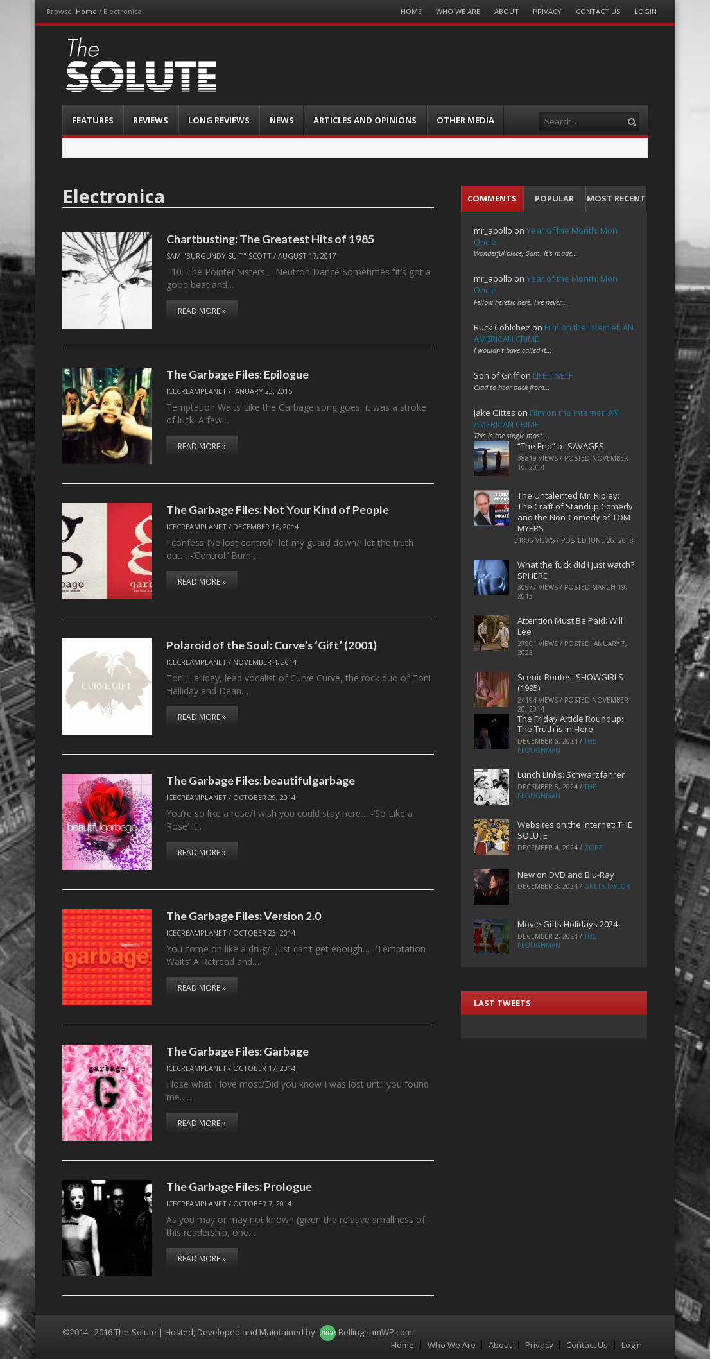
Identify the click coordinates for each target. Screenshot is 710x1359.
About (506, 11)
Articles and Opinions (365, 120)
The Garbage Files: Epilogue (237, 374)
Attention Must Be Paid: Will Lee (570, 626)
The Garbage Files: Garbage (237, 1051)
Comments (492, 198)
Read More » (202, 310)
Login (645, 11)
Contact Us (598, 11)
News (282, 120)
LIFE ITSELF (553, 375)
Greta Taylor (607, 886)
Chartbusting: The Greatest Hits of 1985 (270, 239)
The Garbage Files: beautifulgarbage (260, 780)
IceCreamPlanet (196, 391)
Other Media (465, 120)
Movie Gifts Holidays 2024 (567, 924)
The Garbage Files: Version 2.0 (243, 916)
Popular (554, 198)
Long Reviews (219, 120)
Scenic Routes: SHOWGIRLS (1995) (570, 682)
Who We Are (458, 11)
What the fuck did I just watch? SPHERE (575, 570)
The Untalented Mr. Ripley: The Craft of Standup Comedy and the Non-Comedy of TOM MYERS (575, 512)
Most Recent (616, 198)
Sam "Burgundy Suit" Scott (219, 256)
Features (93, 120)
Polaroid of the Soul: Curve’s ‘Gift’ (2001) (271, 645)
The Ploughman (556, 746)
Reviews (150, 120)
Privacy (547, 11)
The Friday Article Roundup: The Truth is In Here (570, 724)
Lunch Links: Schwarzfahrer (571, 774)
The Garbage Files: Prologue (239, 1186)
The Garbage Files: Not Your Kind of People (277, 509)
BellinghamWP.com (375, 1332)
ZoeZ (593, 847)
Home (86, 11)
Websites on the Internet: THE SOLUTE (574, 830)
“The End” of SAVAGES (560, 446)
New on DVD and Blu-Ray (565, 874)
